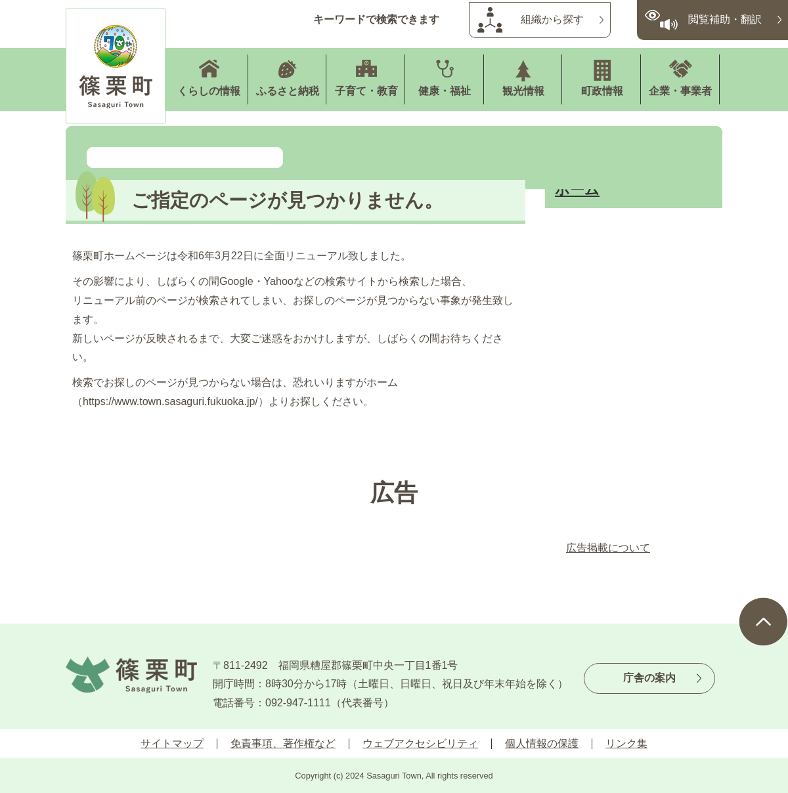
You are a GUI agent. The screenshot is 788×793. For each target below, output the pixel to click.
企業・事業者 (680, 90)
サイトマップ (172, 743)
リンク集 (626, 743)
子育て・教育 (366, 90)
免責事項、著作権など (283, 743)
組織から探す (552, 19)
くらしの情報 (208, 90)
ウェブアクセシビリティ (420, 743)
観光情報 (523, 90)
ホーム (577, 189)
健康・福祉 (444, 90)
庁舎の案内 (649, 677)
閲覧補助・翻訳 (725, 19)
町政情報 (602, 90)
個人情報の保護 (542, 743)
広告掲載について (608, 547)
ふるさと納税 (287, 90)
